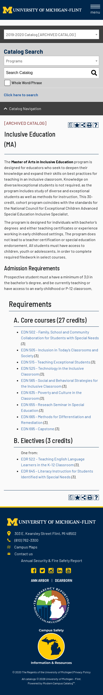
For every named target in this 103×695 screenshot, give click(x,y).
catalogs (30, 678)
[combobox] (51, 34)
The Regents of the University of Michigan (47, 672)
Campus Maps (25, 547)
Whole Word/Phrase (27, 83)
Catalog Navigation (25, 108)
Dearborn (63, 580)
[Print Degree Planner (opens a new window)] (70, 125)
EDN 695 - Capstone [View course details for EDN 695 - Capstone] (37, 428)
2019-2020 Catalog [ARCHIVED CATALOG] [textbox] (41, 34)
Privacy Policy (82, 672)
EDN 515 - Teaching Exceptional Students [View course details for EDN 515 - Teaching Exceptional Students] (55, 362)
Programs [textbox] (14, 61)
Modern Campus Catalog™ (59, 683)
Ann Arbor (40, 580)
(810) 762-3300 (26, 540)
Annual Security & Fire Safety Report (51, 560)
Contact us (23, 553)
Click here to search (21, 94)
